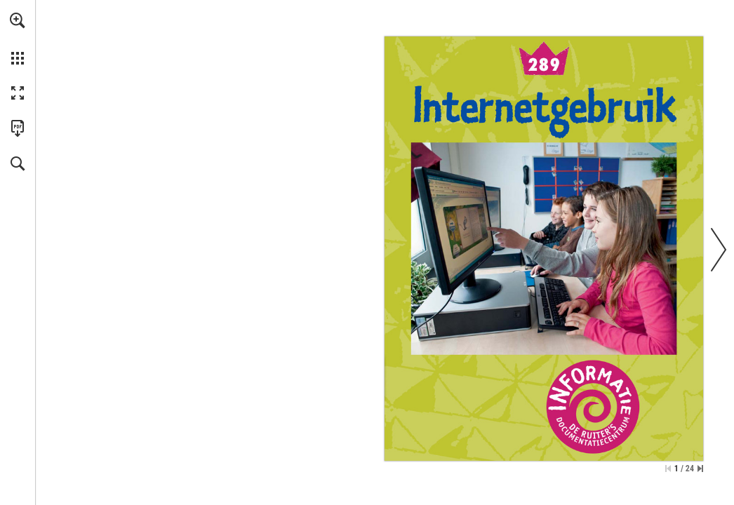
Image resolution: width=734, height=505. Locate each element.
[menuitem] (17, 38)
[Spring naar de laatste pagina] (700, 468)
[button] (17, 20)
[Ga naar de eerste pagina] (668, 468)
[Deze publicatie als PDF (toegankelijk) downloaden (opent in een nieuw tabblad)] (17, 128)
